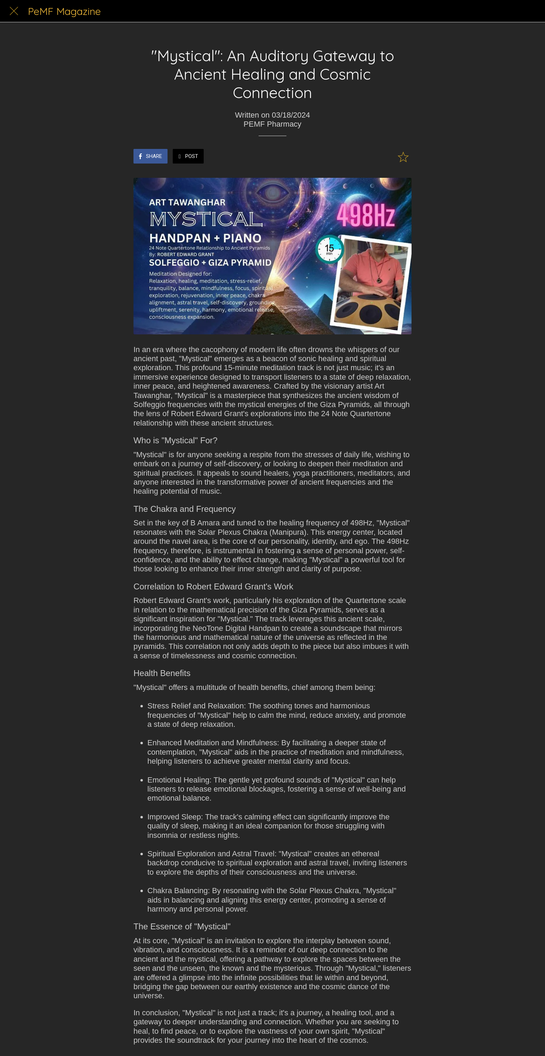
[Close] (14, 11)
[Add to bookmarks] (403, 157)
